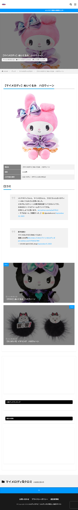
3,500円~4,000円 (39, 60)
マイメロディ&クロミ (24, 60)
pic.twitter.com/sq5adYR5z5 (48, 210)
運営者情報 (54, 499)
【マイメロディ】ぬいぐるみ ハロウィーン (50, 71)
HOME (6, 71)
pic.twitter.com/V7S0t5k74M (28, 241)
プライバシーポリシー (40, 499)
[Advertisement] (39, 29)
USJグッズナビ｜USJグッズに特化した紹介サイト (45, 504)
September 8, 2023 (45, 244)
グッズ (13, 71)
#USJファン (42, 238)
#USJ (29, 238)
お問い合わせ (24, 499)
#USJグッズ (51, 238)
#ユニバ (34, 238)
